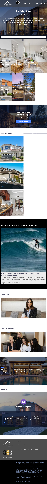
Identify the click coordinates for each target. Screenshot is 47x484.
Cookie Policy (30, 480)
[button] (45, 37)
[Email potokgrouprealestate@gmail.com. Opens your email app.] (21, 445)
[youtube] (13, 463)
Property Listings (19, 481)
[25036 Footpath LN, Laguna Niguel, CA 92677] (35, 56)
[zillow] (8, 463)
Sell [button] (33, 3)
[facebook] (3, 463)
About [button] (37, 3)
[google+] (3, 465)
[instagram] (11, 463)
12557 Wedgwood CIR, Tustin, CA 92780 (8, 181)
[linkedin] (6, 463)
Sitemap (23, 481)
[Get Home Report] (23, 121)
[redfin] (6, 465)
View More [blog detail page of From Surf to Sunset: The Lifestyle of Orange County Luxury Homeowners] (3, 283)
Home (25, 3)
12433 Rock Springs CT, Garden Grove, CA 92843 (9, 208)
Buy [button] (29, 3)
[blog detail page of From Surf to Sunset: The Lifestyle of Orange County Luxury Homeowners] (23, 250)
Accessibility (28, 481)
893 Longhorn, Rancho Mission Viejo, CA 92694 (9, 92)
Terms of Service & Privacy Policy (22, 480)
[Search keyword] (22, 37)
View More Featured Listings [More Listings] (42, 87)
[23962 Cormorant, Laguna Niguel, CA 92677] (12, 56)
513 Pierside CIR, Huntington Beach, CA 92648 (21, 92)
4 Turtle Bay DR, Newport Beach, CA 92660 (8, 154)
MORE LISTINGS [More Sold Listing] (35, 133)
